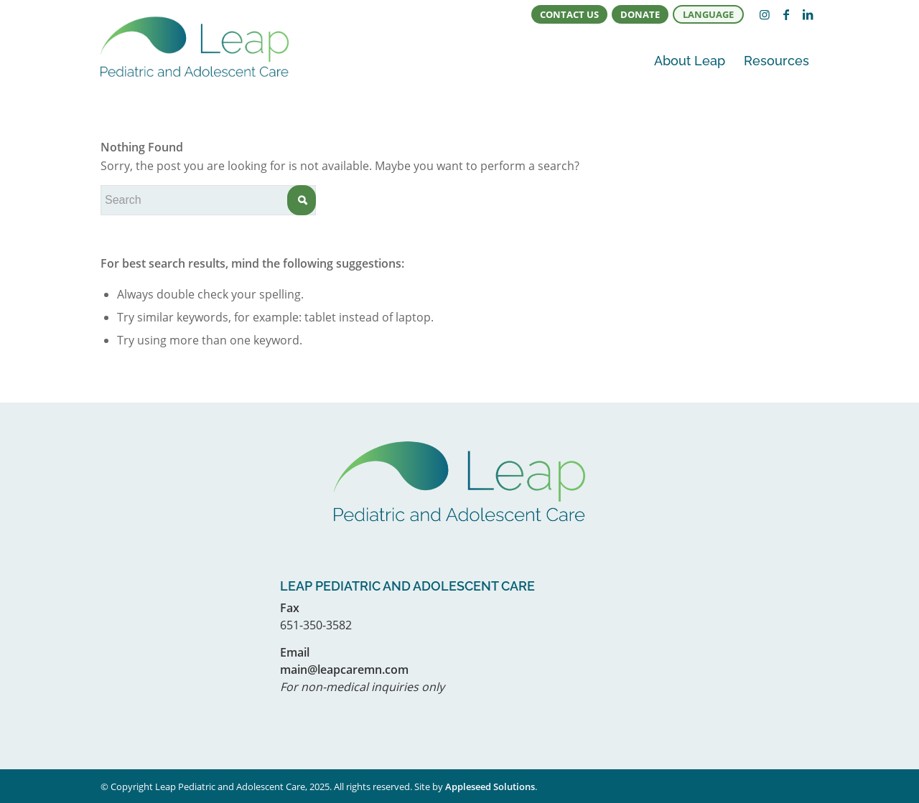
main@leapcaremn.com (344, 669)
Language (708, 14)
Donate (640, 14)
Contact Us (569, 14)
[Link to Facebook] (786, 14)
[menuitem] (569, 15)
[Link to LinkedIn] (807, 14)
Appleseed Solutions (490, 786)
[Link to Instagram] (764, 14)
